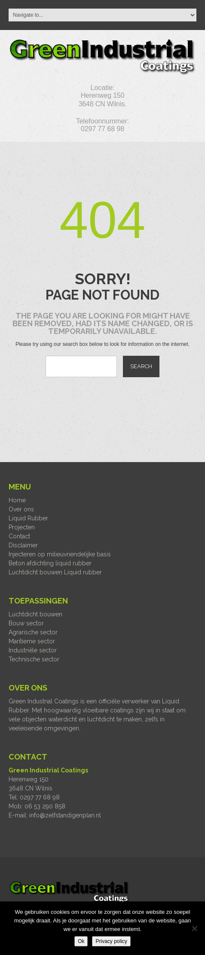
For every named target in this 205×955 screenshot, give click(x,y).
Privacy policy (111, 941)
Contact (19, 536)
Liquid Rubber (28, 518)
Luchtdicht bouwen (35, 614)
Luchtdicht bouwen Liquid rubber (55, 572)
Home (17, 500)
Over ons (21, 509)
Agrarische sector (33, 632)
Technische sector (34, 659)
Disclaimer (23, 545)
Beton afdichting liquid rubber (50, 563)
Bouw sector (26, 623)
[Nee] (194, 928)
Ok (81, 941)
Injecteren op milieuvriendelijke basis (60, 554)
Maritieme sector (32, 641)
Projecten (22, 527)
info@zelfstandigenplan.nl (65, 815)
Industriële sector (33, 650)
